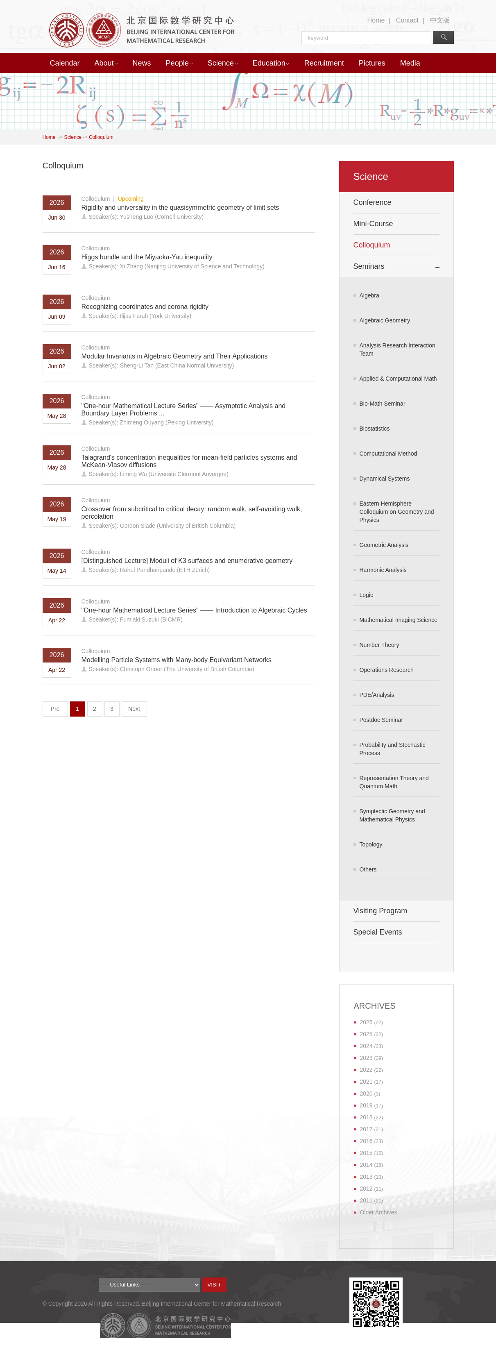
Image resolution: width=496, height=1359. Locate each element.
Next (134, 709)
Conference (372, 202)
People (179, 63)
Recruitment (324, 63)
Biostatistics (375, 428)
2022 (366, 1069)
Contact (407, 20)
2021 (366, 1081)
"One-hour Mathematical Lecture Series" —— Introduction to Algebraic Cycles (194, 610)
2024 (366, 1046)
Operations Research (387, 670)
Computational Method (388, 453)
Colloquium (101, 137)
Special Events (377, 932)
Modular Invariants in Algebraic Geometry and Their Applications (175, 356)
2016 (366, 1141)
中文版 (440, 20)
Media (410, 63)
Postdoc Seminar (381, 720)
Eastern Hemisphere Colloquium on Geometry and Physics (397, 511)
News (142, 63)
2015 (366, 1153)
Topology (371, 844)
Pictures (372, 63)
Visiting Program (380, 911)
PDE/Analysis (377, 695)
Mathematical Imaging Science (399, 620)
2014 (366, 1165)
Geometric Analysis (384, 545)
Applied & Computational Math (398, 378)
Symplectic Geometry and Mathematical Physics (392, 815)
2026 (366, 1022)
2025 (366, 1034)
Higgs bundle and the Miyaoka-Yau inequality (147, 257)
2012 (366, 1188)
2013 (366, 1176)
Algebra (369, 295)
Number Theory (379, 645)
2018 (366, 1117)
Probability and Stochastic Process (393, 749)
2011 (366, 1200)
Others (368, 869)
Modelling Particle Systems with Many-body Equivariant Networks (177, 659)
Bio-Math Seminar (382, 403)
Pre (55, 709)
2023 (366, 1058)
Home (376, 20)
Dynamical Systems (385, 478)
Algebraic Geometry (385, 320)
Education (271, 63)
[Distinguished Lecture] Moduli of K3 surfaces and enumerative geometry (187, 560)
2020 (366, 1093)
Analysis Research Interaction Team (397, 349)
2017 (366, 1129)
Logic (366, 595)
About (106, 63)
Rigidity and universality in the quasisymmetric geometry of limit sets (180, 207)
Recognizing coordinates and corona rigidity (145, 306)
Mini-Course (373, 224)
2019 (366, 1105)
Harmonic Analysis (383, 570)
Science (223, 63)
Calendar (65, 63)
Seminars (369, 266)
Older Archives (378, 1212)
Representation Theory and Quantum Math (394, 782)
